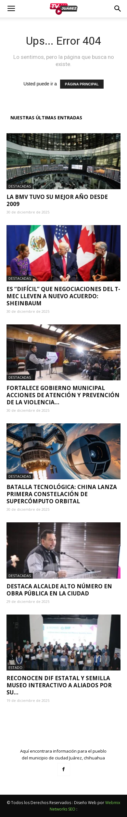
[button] (118, 8)
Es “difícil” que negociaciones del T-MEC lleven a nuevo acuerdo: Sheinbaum (63, 296)
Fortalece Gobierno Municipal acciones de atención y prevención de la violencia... (63, 395)
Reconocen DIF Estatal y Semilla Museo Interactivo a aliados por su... (59, 685)
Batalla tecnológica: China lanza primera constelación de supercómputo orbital (61, 494)
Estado (15, 667)
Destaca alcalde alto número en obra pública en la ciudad (59, 590)
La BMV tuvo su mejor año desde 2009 (57, 200)
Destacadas (19, 186)
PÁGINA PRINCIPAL (82, 84)
